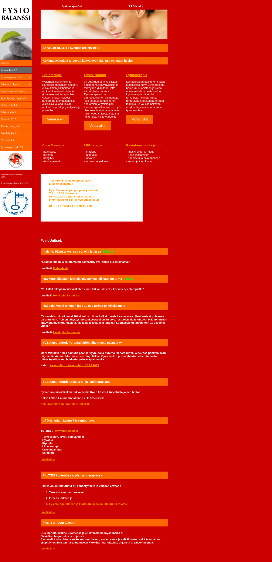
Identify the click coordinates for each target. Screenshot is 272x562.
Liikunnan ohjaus (10, 84)
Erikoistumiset (8, 112)
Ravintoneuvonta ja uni (13, 91)
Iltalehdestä (60, 268)
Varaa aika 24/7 (9, 70)
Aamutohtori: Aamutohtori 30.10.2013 (74, 365)
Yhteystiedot (7, 140)
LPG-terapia (93, 145)
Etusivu (5, 62)
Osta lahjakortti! (9, 133)
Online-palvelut (9, 105)
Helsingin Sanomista (66, 295)
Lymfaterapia (136, 75)
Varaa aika (55, 119)
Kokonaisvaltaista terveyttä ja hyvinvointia (73, 60)
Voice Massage (53, 145)
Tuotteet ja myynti (10, 126)
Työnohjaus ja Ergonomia (14, 98)
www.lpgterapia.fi (66, 430)
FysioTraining (95, 75)
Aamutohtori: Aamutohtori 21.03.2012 (65, 404)
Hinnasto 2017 (8, 119)
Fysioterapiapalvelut (11, 77)
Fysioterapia (52, 75)
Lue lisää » (48, 459)
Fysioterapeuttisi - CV (12, 147)
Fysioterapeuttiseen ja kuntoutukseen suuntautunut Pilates (88, 504)
